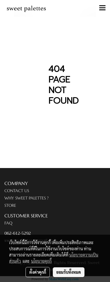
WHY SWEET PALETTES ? (26, 198)
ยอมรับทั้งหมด (68, 272)
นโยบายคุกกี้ (41, 260)
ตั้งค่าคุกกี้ (37, 272)
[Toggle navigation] (102, 8)
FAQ (8, 223)
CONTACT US (16, 190)
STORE (10, 205)
